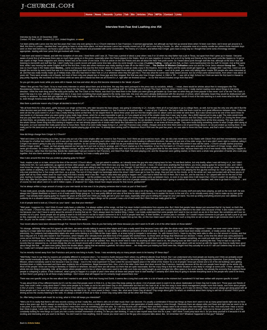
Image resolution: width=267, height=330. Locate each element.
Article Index (33, 323)
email (81, 39)
